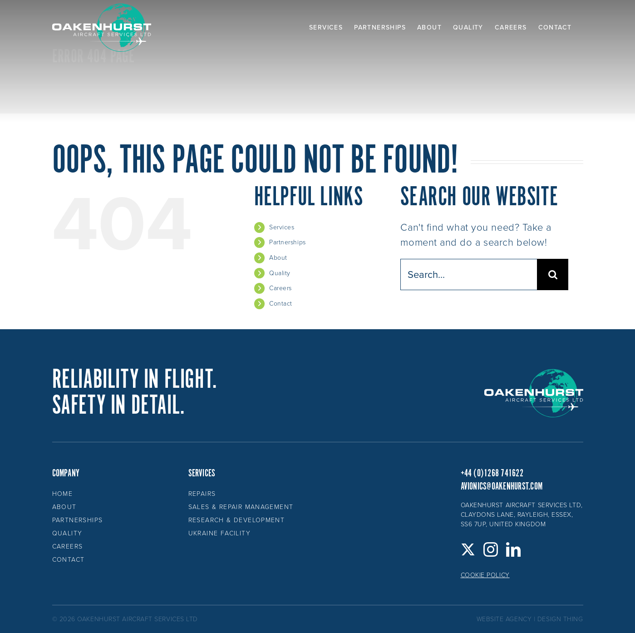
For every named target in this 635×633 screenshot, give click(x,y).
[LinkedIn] (513, 549)
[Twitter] (468, 549)
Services (281, 227)
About (278, 257)
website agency (504, 619)
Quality (279, 273)
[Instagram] (490, 549)
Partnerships (287, 242)
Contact (280, 303)
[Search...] (468, 274)
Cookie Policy (485, 575)
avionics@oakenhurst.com (502, 486)
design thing (560, 619)
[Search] (552, 274)
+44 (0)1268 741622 (492, 473)
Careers (280, 288)
